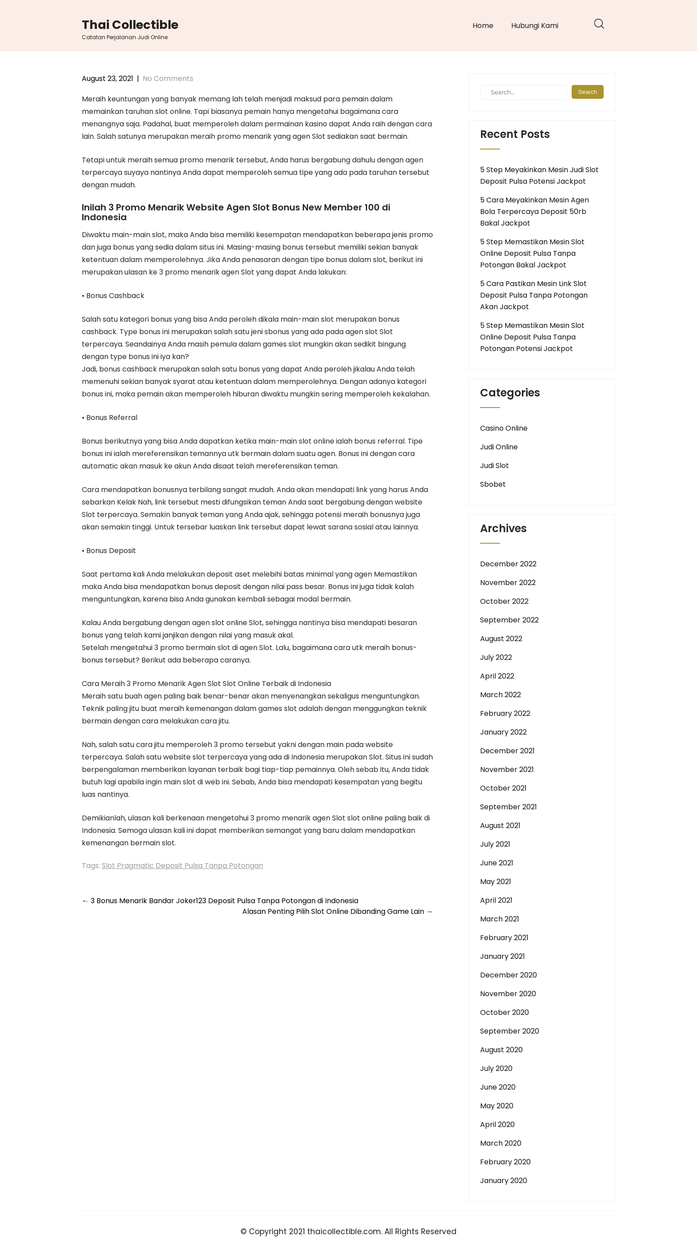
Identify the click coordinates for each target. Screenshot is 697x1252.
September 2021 (508, 807)
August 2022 (501, 639)
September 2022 (509, 620)
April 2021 (496, 900)
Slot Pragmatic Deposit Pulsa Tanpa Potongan (182, 865)
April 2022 (497, 676)
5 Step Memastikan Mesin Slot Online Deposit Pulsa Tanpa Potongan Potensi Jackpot (532, 337)
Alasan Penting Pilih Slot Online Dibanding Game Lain (337, 911)
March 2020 (500, 1143)
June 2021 (496, 863)
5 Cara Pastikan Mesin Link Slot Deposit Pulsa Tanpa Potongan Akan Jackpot (534, 295)
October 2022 (504, 601)
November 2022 (508, 583)
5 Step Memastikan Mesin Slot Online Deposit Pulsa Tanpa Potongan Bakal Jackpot (532, 253)
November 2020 (508, 994)
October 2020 (504, 1012)
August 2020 (501, 1050)
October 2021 (503, 788)
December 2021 (507, 751)
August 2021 (500, 825)
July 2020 (496, 1068)
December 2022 (508, 564)
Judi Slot (494, 465)
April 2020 (497, 1124)
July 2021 (495, 844)
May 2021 (495, 881)
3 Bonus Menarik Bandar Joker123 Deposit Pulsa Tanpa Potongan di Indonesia (220, 901)
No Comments (168, 78)
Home (483, 25)
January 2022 (503, 732)
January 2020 (503, 1180)
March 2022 (500, 695)
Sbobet (493, 484)
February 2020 (505, 1162)
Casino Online (504, 428)
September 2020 (509, 1031)
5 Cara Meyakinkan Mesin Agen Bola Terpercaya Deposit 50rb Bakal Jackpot (534, 211)
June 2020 (498, 1087)
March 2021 (499, 919)
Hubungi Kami (534, 25)
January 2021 (502, 956)
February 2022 (505, 713)
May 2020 (496, 1106)
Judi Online (499, 447)
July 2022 (496, 657)
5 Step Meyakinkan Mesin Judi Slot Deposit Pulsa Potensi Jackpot (539, 175)
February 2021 (504, 938)
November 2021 (507, 769)
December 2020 (508, 975)
